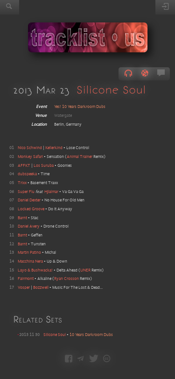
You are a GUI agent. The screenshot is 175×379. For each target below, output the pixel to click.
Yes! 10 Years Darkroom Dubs (79, 107)
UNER (85, 270)
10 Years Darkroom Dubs (91, 335)
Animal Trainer (79, 157)
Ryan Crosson (66, 279)
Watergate (63, 116)
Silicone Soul (111, 89)
